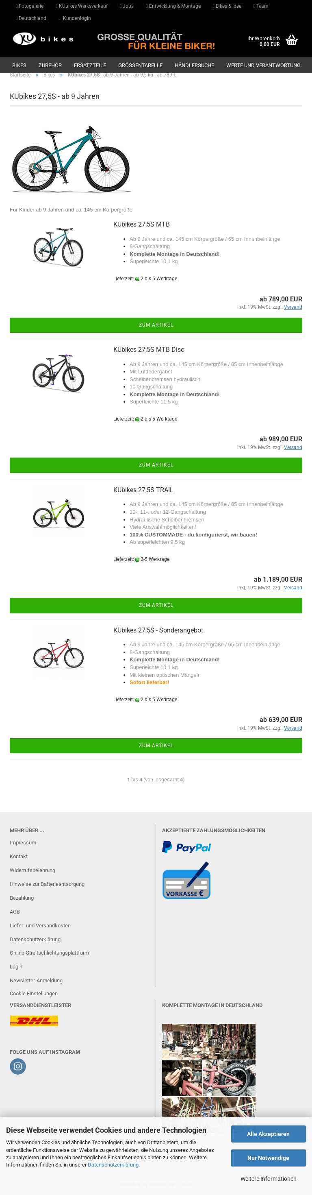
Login (16, 967)
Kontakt (19, 856)
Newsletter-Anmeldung (36, 980)
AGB (15, 912)
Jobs (127, 6)
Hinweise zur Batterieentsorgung (47, 884)
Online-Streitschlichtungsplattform (49, 953)
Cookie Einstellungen (34, 993)
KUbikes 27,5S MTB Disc (148, 349)
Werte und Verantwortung (263, 65)
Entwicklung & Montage (173, 6)
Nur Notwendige (268, 1158)
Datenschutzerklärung (113, 1165)
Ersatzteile (90, 65)
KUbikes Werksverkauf (81, 6)
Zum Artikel (156, 325)
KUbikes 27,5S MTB (141, 224)
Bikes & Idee (227, 6)
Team (261, 6)
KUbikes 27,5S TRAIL (143, 490)
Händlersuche (194, 65)
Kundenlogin (74, 18)
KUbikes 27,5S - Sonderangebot (158, 630)
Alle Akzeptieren (268, 1134)
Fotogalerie (29, 6)
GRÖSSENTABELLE (140, 65)
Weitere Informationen (268, 1178)
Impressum (23, 843)
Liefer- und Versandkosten (40, 925)
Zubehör (50, 65)
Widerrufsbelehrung (32, 870)
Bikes (19, 65)
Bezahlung (22, 898)
